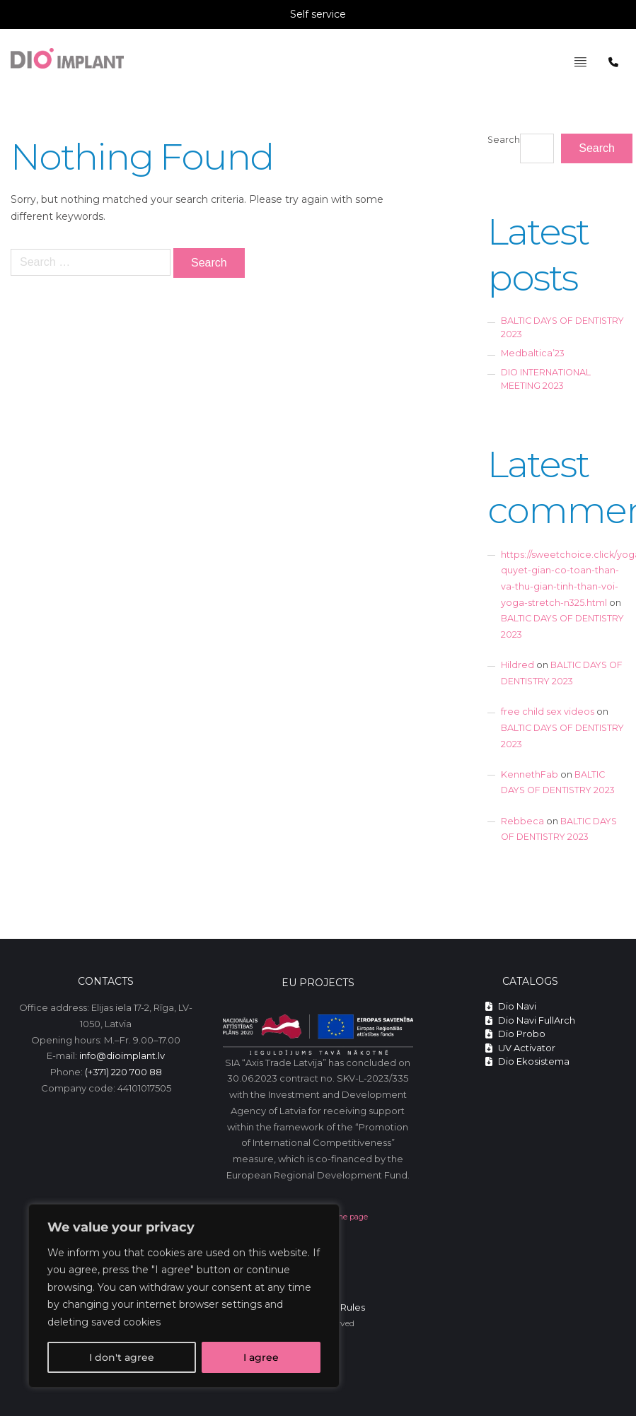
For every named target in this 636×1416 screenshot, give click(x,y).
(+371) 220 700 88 (123, 1071)
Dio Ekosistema (527, 1061)
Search (503, 139)
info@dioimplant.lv (122, 1055)
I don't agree (121, 1357)
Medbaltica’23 (533, 353)
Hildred (517, 665)
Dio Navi (510, 1006)
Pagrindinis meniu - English (559, 38)
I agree (261, 1357)
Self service (318, 14)
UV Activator (520, 1047)
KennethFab (529, 774)
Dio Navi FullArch (530, 1020)
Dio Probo (515, 1033)
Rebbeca (522, 821)
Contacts (106, 981)
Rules (352, 1307)
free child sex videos (547, 711)
